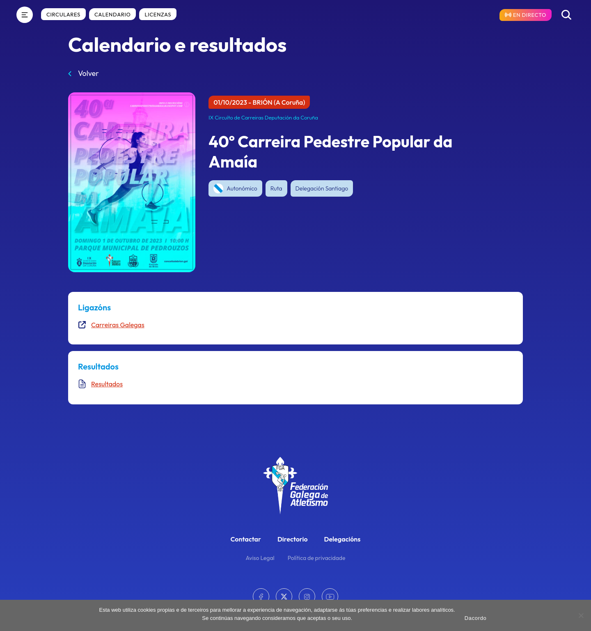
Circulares (63, 14)
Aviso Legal (260, 558)
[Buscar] (566, 14)
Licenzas (157, 14)
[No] (581, 615)
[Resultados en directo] (525, 15)
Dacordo (476, 618)
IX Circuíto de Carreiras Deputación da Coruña (263, 117)
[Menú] (24, 15)
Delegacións (342, 539)
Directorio (292, 539)
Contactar (246, 539)
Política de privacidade (317, 558)
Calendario (112, 14)
